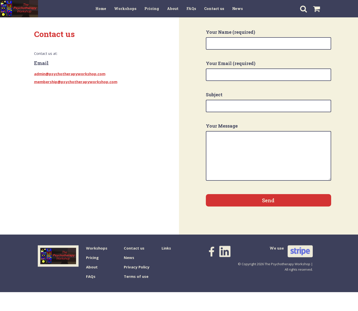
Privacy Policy (136, 271)
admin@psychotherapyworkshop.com (69, 73)
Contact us (134, 252)
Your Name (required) (268, 39)
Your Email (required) (268, 71)
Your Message (268, 152)
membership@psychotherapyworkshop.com (75, 81)
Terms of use (136, 280)
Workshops (96, 252)
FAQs (90, 280)
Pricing (92, 261)
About (92, 271)
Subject (268, 102)
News (129, 261)
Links (166, 252)
